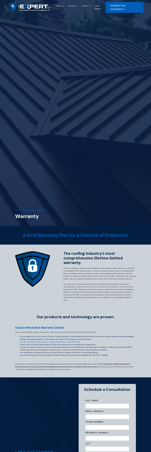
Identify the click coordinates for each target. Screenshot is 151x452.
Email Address (94, 411)
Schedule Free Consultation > (117, 7)
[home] (29, 7)
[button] (60, 6)
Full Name (91, 400)
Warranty (41, 210)
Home (17, 210)
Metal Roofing (28, 210)
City (88, 443)
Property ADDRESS (97, 432)
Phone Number (94, 422)
